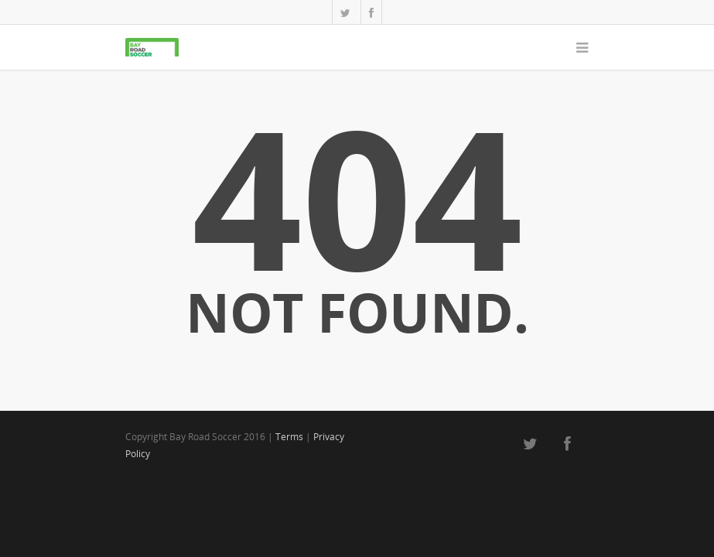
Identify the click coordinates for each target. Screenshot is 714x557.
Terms (289, 436)
